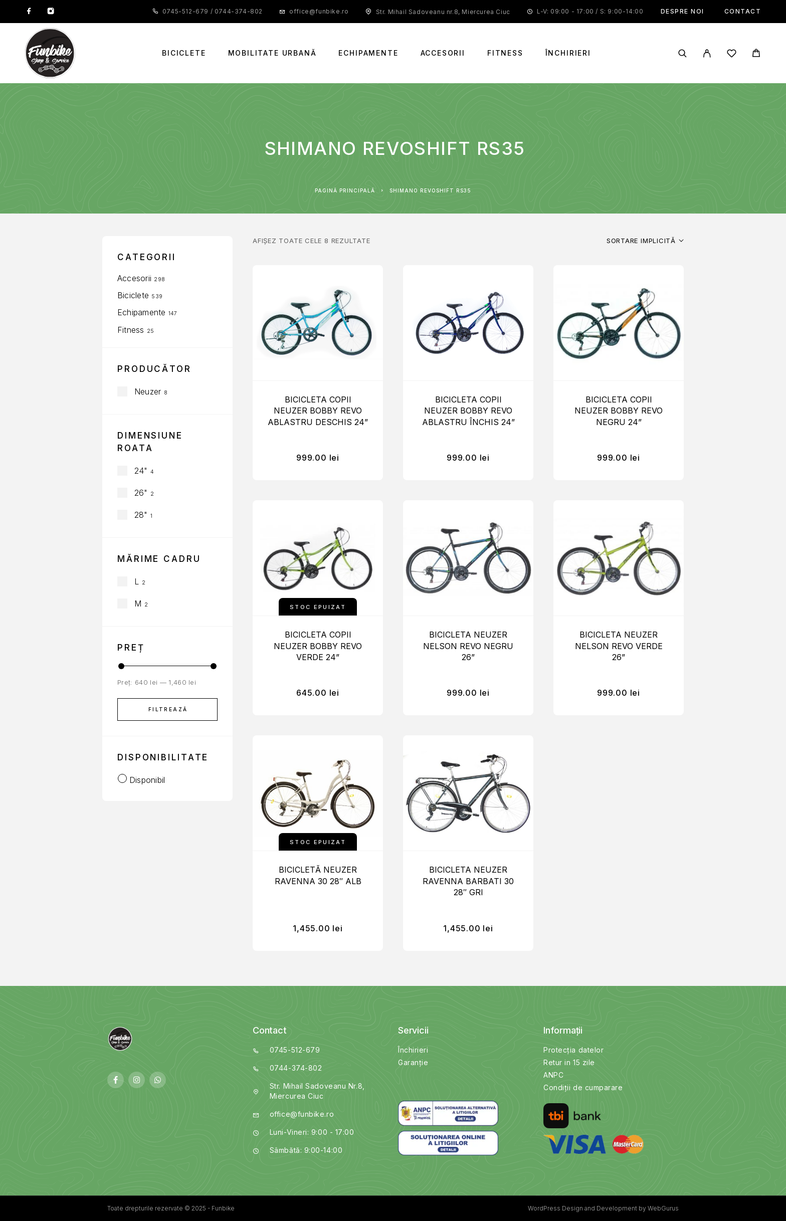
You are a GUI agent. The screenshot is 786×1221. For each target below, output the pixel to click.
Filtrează (168, 709)
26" (141, 493)
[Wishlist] (731, 55)
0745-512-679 (186, 11)
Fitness (505, 53)
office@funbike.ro (318, 11)
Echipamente (368, 53)
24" (141, 471)
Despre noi (682, 11)
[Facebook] (29, 11)
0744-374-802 (238, 11)
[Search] (682, 53)
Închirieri (568, 53)
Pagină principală (345, 190)
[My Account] (707, 53)
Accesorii (443, 53)
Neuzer (147, 391)
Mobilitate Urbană (272, 53)
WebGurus (663, 1208)
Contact (742, 11)
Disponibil (147, 780)
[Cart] (756, 54)
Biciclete (184, 53)
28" (141, 515)
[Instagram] (51, 11)
